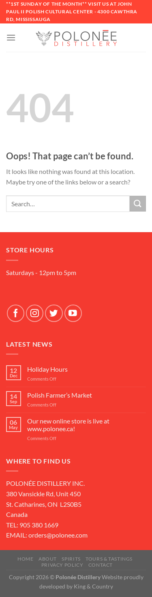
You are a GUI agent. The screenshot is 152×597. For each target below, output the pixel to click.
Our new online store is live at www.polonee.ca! (68, 424)
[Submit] (138, 204)
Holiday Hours (47, 369)
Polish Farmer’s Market (59, 395)
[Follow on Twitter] (53, 313)
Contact (100, 565)
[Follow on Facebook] (15, 313)
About (48, 559)
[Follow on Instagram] (34, 313)
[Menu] (11, 37)
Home (25, 559)
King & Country (93, 586)
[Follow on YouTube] (73, 313)
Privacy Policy (62, 565)
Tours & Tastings (109, 559)
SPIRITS (71, 559)
